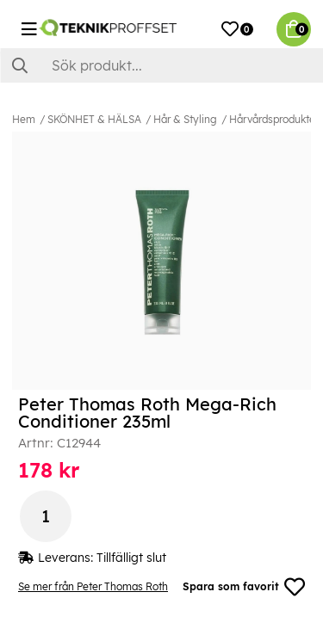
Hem (23, 119)
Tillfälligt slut (131, 557)
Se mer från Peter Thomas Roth (93, 586)
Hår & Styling (185, 119)
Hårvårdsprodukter (274, 119)
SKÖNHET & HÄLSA (94, 119)
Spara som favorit (244, 587)
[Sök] (161, 65)
